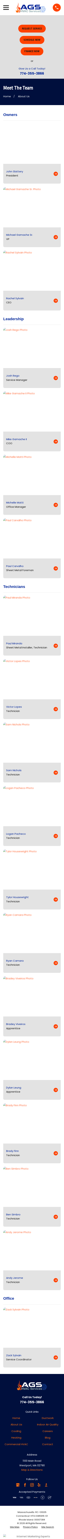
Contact (47, 1444)
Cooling (16, 1431)
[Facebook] (25, 1485)
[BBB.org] (46, 1485)
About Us (16, 1424)
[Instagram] (32, 1485)
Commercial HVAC (16, 1444)
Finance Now (31, 51)
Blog (47, 1437)
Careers (47, 1431)
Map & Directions (32, 1470)
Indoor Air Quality (47, 1424)
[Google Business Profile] (18, 1485)
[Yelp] (39, 1485)
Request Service (32, 28)
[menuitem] (14, 1527)
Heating (16, 1437)
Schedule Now (32, 39)
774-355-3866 (32, 73)
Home (16, 1418)
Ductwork (48, 1418)
